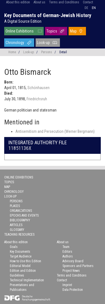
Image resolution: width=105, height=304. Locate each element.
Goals (14, 247)
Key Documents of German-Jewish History (47, 15)
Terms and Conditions (64, 2)
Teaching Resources (19, 234)
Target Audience (20, 256)
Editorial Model (20, 266)
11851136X (19, 148)
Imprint (67, 285)
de (86, 8)
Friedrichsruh (37, 99)
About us (39, 2)
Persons (46, 52)
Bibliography (20, 220)
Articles (16, 225)
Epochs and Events (24, 215)
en (94, 8)
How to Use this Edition (25, 261)
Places (15, 206)
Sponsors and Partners (78, 266)
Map (73, 31)
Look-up (43, 42)
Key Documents (20, 252)
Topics (51, 31)
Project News (71, 271)
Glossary (17, 230)
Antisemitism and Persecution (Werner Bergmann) (55, 131)
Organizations (21, 211)
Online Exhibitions (20, 31)
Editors (67, 252)
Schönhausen (38, 87)
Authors (67, 256)
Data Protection (72, 290)
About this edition (18, 2)
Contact (88, 2)
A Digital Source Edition (22, 21)
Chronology (15, 42)
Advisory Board (72, 261)
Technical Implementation (27, 280)
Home (12, 52)
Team (65, 247)
